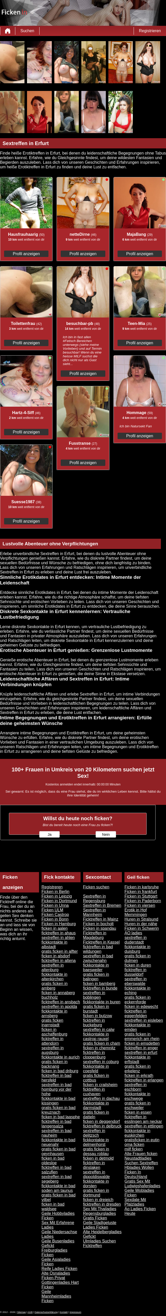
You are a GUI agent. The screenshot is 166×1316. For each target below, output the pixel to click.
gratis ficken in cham (101, 1043)
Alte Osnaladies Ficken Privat (56, 1275)
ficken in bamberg (99, 983)
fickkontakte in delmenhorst (96, 1142)
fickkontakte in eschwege (137, 1096)
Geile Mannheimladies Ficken (56, 1296)
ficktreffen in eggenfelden (135, 1013)
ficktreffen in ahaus (59, 933)
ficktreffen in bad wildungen (98, 949)
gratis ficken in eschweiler (137, 1105)
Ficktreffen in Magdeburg (94, 935)
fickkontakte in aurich (61, 1057)
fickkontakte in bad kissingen (58, 1100)
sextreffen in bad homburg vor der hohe (57, 1089)
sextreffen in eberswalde (135, 981)
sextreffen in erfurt (140, 1052)
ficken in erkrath (138, 1075)
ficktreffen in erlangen (143, 1080)
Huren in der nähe (140, 924)
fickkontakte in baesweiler (96, 967)
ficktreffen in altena (59, 960)
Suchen (27, 31)
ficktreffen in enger (141, 1048)
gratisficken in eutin (141, 1140)
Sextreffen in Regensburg (94, 898)
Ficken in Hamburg (59, 924)
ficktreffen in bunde (100, 988)
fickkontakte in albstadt (54, 944)
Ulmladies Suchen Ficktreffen (99, 1243)
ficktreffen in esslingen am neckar (143, 1119)
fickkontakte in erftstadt (137, 1059)
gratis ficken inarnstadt (52, 1022)
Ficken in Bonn (55, 919)
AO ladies (133, 933)
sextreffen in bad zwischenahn (98, 958)
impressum (75, 1312)
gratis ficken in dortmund (96, 1192)
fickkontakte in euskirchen (137, 1133)
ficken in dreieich (98, 1199)
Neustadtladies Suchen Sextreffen (141, 1160)
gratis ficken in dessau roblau (96, 1151)
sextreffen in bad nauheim (57, 1133)
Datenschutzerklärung (46, 1312)
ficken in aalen (55, 928)
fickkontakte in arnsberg (54, 1013)
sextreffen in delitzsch (94, 1133)
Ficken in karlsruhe (141, 887)
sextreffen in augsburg (53, 1050)
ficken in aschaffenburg (54, 1031)
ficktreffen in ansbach (61, 1002)
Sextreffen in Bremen (102, 905)
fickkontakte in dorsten (96, 1183)
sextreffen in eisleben (143, 1020)
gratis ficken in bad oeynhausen (58, 1151)
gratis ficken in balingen (96, 976)
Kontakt (64, 1312)
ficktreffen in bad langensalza (56, 1123)
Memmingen (135, 914)
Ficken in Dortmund (59, 901)
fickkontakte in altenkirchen (54, 976)
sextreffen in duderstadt (135, 939)
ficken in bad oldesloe (53, 1160)
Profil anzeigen (26, 254)
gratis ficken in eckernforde (137, 999)
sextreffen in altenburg (53, 967)
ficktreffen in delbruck (102, 1126)
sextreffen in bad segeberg (57, 1178)
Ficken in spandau (99, 928)
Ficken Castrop (55, 914)
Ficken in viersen (139, 905)
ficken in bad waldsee (53, 1206)
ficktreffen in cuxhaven (94, 1091)
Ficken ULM (52, 910)
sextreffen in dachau (101, 1098)
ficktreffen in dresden (102, 1204)
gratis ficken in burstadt (96, 1008)
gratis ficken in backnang (55, 1064)
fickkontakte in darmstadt (96, 1105)
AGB (30, 1312)
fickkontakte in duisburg (137, 949)
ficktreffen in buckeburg (94, 1022)
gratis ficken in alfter (60, 951)
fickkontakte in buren (102, 1002)
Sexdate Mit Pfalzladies (135, 1201)
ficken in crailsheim (100, 1085)
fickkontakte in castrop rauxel (96, 1036)
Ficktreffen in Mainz (100, 919)
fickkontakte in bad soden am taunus (58, 1188)
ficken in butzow (97, 1016)
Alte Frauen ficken (140, 1154)
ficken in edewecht (141, 1006)
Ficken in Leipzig (57, 896)
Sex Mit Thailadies (99, 1209)
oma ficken (134, 1144)
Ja (50, 834)
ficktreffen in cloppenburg (94, 1054)
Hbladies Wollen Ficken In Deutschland (139, 1172)
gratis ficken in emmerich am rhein (141, 1036)
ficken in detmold (98, 1158)
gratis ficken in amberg (55, 985)
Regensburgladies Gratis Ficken (99, 1215)
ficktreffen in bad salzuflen (56, 1169)
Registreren (52, 887)
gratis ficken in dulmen (137, 958)
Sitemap (21, 1312)
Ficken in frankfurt (140, 891)
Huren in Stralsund (141, 919)
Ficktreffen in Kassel (101, 942)
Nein (106, 834)
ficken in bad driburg (60, 1071)
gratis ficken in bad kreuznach (58, 1110)
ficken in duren (137, 965)
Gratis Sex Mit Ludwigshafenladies (142, 1183)
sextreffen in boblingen (94, 995)
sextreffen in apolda (59, 1006)
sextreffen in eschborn (135, 1087)
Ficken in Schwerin (141, 928)
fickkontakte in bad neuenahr (58, 1142)
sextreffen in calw (98, 1029)
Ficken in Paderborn (142, 901)
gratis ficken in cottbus (96, 1077)
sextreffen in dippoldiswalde (96, 1174)
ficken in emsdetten (142, 1043)
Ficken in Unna (55, 905)
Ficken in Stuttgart (140, 896)
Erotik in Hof (135, 910)
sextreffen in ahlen (58, 937)
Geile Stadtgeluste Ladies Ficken (100, 1224)
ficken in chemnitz (99, 1048)
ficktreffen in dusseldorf (135, 972)
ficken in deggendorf (101, 1121)
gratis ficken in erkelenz (137, 1068)
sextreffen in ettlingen (143, 1126)
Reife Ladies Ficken (60, 1268)
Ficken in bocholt (98, 924)
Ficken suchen (96, 887)
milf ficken (133, 1149)
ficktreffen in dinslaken (94, 1165)
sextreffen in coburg (101, 1062)
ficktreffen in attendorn (52, 1041)
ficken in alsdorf (56, 956)
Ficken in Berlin (55, 891)
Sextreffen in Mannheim (94, 912)
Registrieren (150, 31)
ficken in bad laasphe (61, 1117)
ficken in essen (137, 1112)
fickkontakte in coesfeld (96, 1068)
